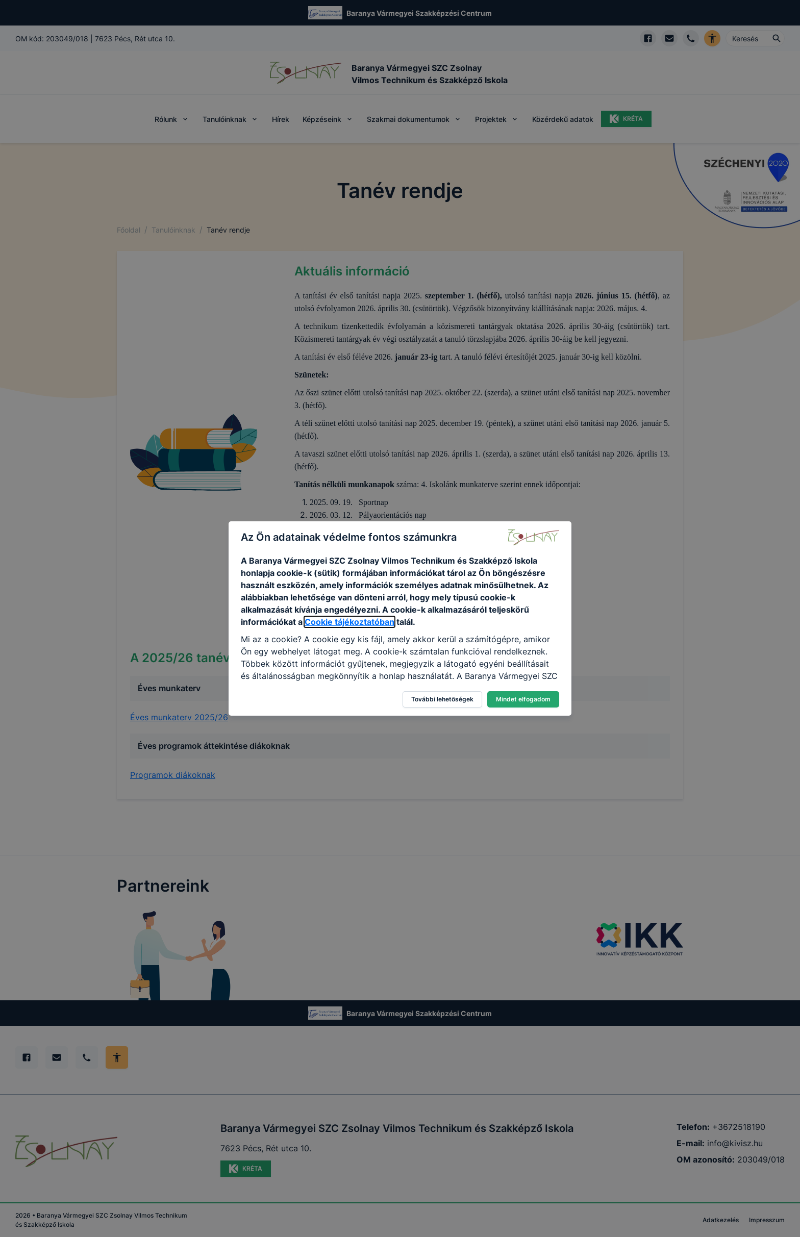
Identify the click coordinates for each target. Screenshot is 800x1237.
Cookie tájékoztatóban (349, 622)
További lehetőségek (442, 699)
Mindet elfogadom (523, 699)
